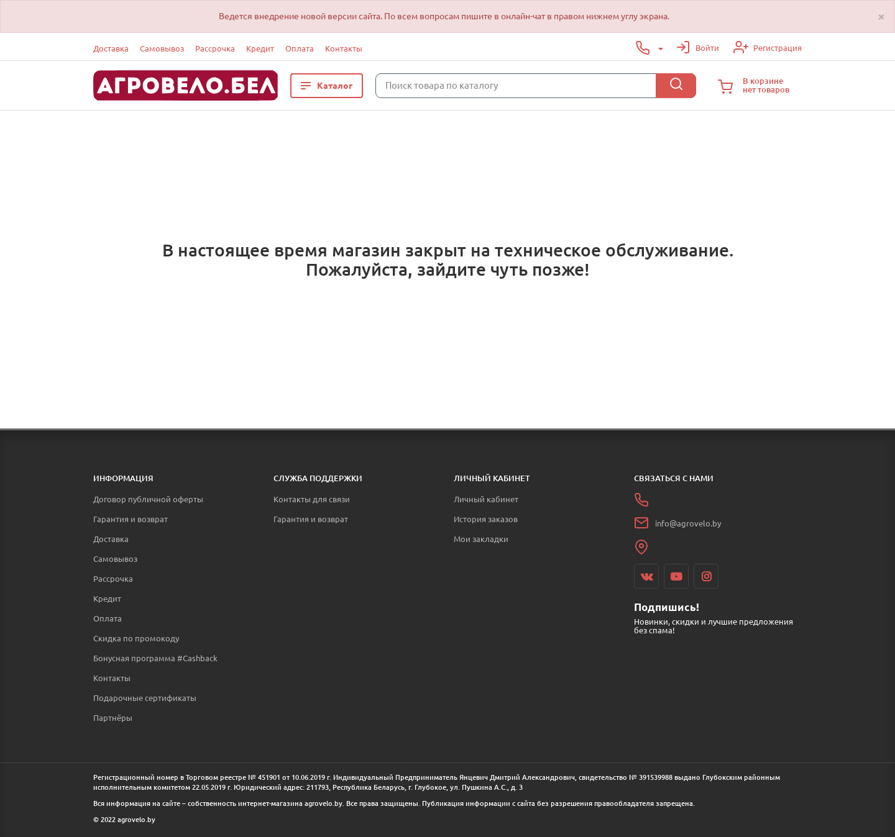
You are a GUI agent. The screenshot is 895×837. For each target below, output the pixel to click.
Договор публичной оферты (148, 499)
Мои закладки (481, 539)
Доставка (111, 48)
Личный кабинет (486, 499)
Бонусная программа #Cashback (155, 658)
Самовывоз (162, 48)
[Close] (881, 16)
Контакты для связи (311, 499)
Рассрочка (215, 48)
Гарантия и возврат (130, 519)
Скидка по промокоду (136, 638)
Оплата (299, 48)
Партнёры (112, 717)
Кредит (260, 48)
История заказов (486, 519)
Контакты (343, 48)
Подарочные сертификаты (144, 698)
